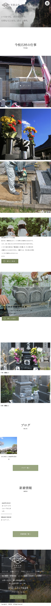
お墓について (14, 571)
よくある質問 (22, 576)
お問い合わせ (6, 580)
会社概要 (38, 576)
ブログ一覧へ (25, 468)
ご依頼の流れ (39, 571)
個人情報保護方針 (19, 580)
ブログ (31, 576)
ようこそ (5, 571)
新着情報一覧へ (25, 534)
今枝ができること (27, 571)
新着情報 (13, 576)
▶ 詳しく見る (25, 86)
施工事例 (5, 576)
